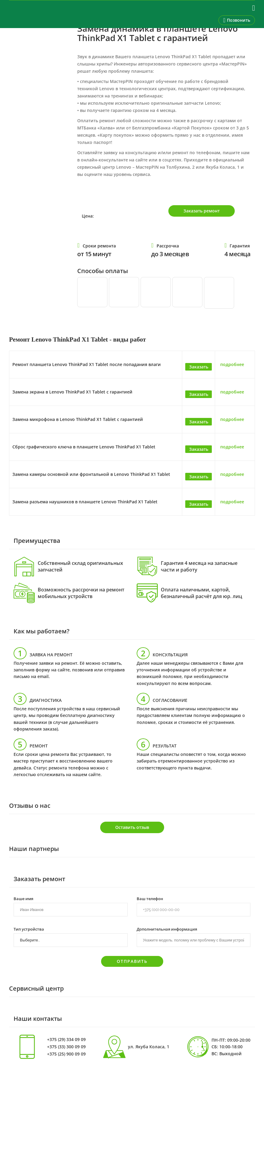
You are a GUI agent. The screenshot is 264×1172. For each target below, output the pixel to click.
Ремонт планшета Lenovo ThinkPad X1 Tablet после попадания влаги (86, 364)
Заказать (198, 367)
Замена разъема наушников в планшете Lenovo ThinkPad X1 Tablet (84, 502)
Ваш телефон (150, 898)
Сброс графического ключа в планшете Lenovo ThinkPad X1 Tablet (83, 447)
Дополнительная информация (167, 928)
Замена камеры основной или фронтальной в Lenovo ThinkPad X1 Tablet (91, 474)
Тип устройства (29, 928)
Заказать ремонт (201, 211)
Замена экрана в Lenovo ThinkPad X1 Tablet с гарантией (72, 392)
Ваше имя (23, 898)
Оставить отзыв (132, 827)
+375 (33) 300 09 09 (66, 1047)
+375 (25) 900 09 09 (66, 1054)
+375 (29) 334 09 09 (66, 1039)
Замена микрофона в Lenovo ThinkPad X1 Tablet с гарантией (77, 419)
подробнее (232, 364)
